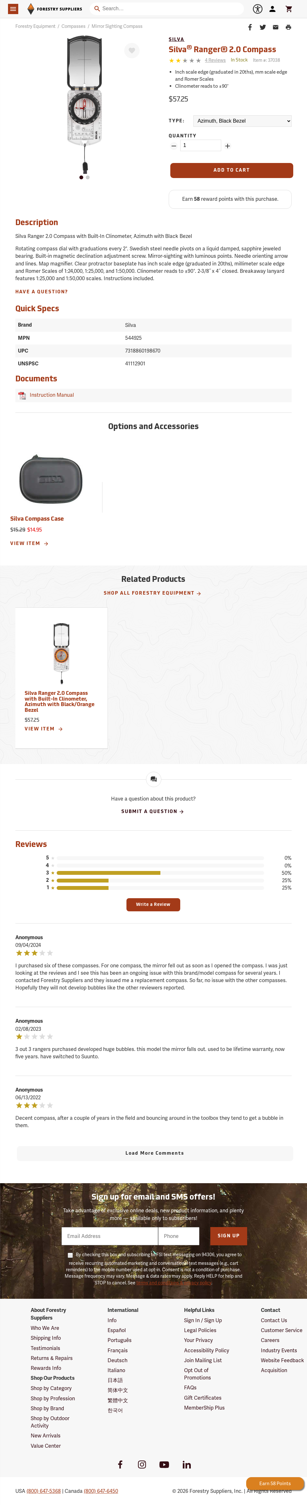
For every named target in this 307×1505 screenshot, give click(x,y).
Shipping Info (46, 1338)
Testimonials (45, 1348)
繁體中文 (118, 1400)
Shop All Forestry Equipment (153, 594)
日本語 (115, 1380)
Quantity (183, 136)
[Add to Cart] (231, 170)
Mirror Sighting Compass (117, 26)
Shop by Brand (47, 1408)
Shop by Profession (53, 1398)
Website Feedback (282, 1360)
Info (112, 1320)
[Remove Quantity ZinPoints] (174, 146)
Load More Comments (154, 1153)
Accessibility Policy (206, 1350)
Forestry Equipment (35, 26)
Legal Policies (200, 1330)
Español (117, 1330)
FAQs (190, 1387)
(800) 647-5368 (44, 1491)
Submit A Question (152, 812)
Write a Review (153, 905)
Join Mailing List (203, 1360)
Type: (177, 121)
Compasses (73, 26)
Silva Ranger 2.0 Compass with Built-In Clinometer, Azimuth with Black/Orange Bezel (59, 702)
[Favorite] (132, 50)
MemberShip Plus (204, 1407)
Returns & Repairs (52, 1358)
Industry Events (279, 1350)
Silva (176, 39)
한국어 (115, 1410)
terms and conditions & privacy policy (173, 1283)
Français (118, 1350)
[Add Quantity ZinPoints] (227, 146)
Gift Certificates (203, 1398)
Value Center (46, 1446)
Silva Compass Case (37, 519)
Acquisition (274, 1370)
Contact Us (274, 1320)
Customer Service (282, 1330)
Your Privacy (198, 1340)
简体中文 (118, 1390)
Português (120, 1340)
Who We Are (45, 1328)
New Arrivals (46, 1435)
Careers (270, 1340)
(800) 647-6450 (101, 1491)
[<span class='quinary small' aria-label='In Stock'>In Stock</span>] (239, 60)
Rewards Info (46, 1368)
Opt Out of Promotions (197, 1374)
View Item (29, 544)
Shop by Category (51, 1388)
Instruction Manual (50, 395)
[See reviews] (215, 60)
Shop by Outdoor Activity (50, 1422)
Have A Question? (41, 292)
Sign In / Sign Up (203, 1320)
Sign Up (229, 1236)
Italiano (116, 1370)
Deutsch (117, 1360)
